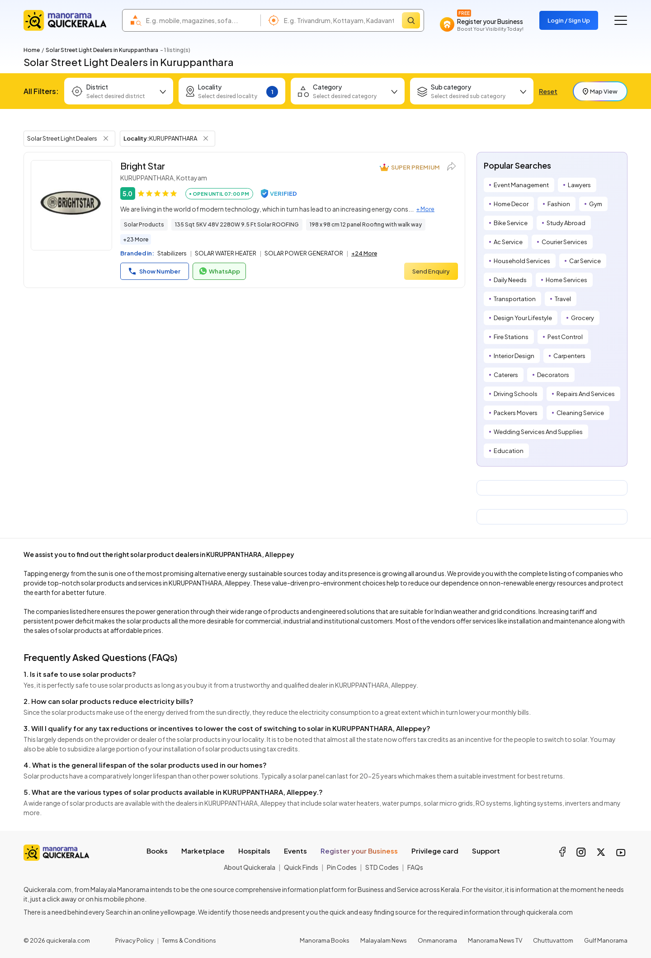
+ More (425, 209)
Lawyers (579, 185)
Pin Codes (342, 867)
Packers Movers (516, 412)
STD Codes (382, 867)
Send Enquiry (431, 271)
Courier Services (564, 241)
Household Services (522, 260)
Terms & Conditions (189, 940)
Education (509, 450)
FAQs (415, 867)
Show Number (154, 271)
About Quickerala (249, 867)
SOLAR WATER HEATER (225, 253)
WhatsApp (219, 271)
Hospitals (254, 850)
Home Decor (511, 204)
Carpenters (569, 355)
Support (486, 850)
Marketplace (203, 850)
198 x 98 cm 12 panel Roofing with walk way (366, 224)
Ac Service (508, 241)
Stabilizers (172, 253)
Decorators (553, 374)
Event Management (521, 185)
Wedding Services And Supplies (538, 431)
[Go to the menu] (620, 20)
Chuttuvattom (553, 940)
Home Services (566, 279)
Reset (548, 91)
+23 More (135, 239)
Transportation (515, 298)
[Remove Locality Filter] (205, 138)
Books (157, 850)
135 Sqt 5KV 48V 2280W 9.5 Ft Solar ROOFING (237, 224)
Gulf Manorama (605, 940)
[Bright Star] (71, 205)
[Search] (411, 20)
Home (32, 50)
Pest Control (565, 336)
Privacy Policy (134, 940)
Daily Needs (510, 279)
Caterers (506, 374)
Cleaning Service (580, 412)
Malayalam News (383, 940)
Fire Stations (511, 336)
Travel (563, 298)
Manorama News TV (495, 940)
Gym (595, 204)
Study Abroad (566, 223)
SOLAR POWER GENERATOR (303, 253)
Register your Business (359, 850)
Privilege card (434, 850)
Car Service (585, 260)
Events (295, 850)
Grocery (582, 317)
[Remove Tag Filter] (106, 138)
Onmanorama (437, 940)
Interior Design (514, 355)
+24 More (364, 253)
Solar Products (144, 224)
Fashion (558, 204)
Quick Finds (301, 867)
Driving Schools (516, 393)
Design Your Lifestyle (523, 317)
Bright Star (142, 165)
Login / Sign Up (568, 20)
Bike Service (511, 223)
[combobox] (201, 20)
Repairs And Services (586, 393)
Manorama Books (324, 940)
